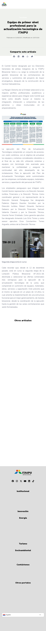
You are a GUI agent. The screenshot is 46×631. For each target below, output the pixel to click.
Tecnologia (23, 17)
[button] (14, 56)
